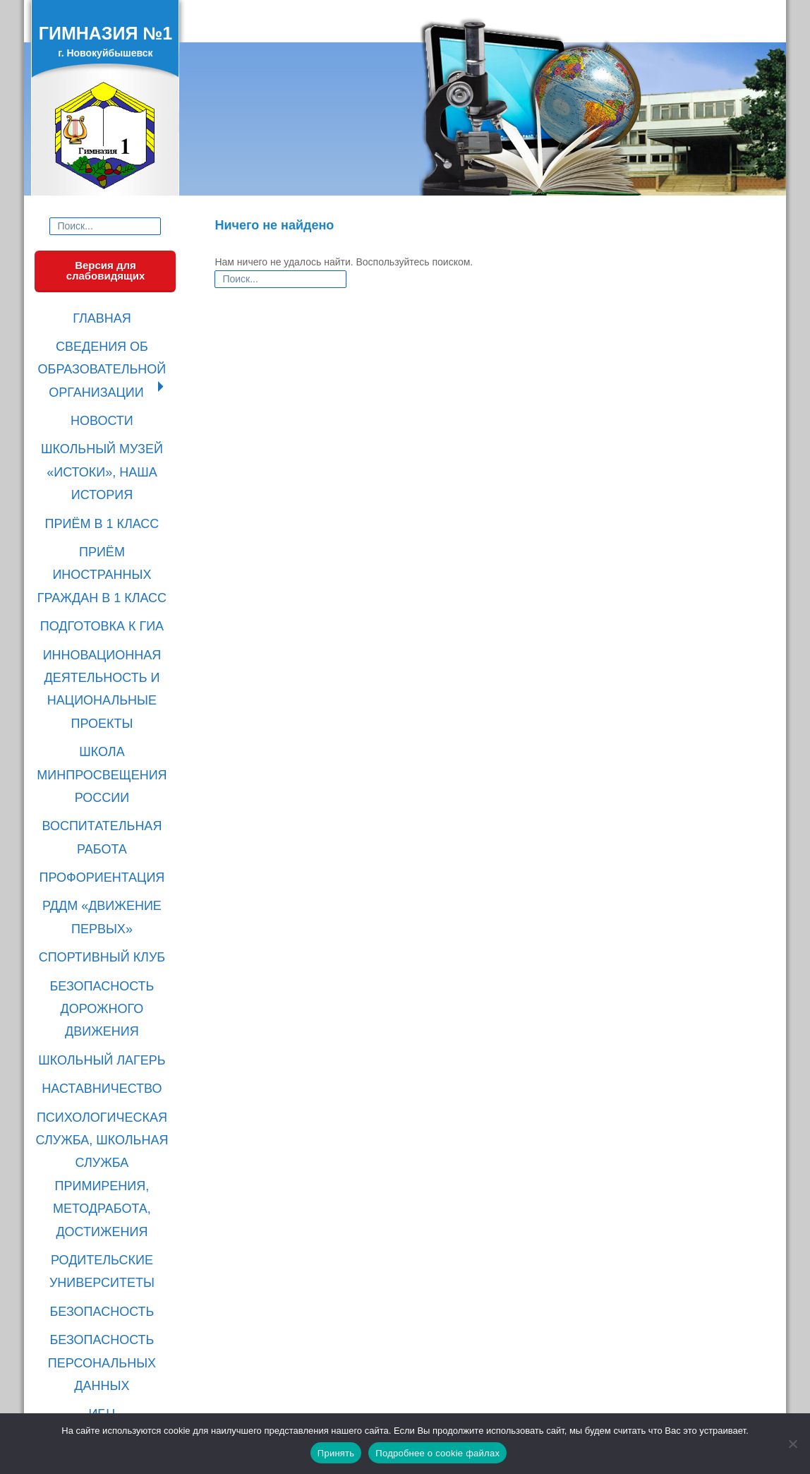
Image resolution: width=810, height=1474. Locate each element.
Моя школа (106, 1234)
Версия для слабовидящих (105, 270)
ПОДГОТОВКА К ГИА (106, 516)
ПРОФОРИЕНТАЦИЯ (105, 680)
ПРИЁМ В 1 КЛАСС (106, 457)
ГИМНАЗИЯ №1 (105, 33)
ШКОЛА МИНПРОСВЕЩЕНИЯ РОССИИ (106, 609)
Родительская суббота (105, 1215)
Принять (336, 1453)
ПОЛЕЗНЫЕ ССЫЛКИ (106, 1057)
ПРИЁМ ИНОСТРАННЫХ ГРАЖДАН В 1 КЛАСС (105, 486)
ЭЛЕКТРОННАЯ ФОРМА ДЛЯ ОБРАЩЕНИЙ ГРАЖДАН (105, 1127)
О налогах (105, 1272)
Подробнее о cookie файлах (437, 1453)
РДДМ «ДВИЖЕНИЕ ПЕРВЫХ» (105, 709)
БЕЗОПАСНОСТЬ (105, 963)
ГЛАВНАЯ (105, 316)
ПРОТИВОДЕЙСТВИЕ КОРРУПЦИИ (105, 1086)
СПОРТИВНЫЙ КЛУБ (105, 739)
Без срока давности (106, 1348)
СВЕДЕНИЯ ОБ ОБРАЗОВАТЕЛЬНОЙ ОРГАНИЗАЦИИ (105, 351)
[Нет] (792, 1444)
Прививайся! (105, 1291)
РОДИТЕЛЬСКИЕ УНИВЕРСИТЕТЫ (105, 933)
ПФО (105, 1253)
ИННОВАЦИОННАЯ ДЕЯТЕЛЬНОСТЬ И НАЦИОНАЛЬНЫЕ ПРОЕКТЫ (105, 557)
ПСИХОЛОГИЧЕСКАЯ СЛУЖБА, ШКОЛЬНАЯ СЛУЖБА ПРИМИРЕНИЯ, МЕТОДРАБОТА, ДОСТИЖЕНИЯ (105, 880)
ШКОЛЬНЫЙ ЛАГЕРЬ (105, 810)
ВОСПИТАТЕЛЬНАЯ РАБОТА (105, 650)
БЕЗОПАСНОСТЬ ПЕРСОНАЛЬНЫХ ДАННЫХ (105, 998)
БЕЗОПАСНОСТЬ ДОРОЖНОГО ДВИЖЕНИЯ (105, 774)
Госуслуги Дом (105, 1329)
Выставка (105, 1386)
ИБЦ (106, 1033)
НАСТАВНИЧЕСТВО (105, 834)
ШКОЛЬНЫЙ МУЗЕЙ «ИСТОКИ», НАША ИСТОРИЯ (106, 422)
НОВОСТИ (105, 387)
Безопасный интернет (105, 1310)
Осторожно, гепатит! (105, 1367)
